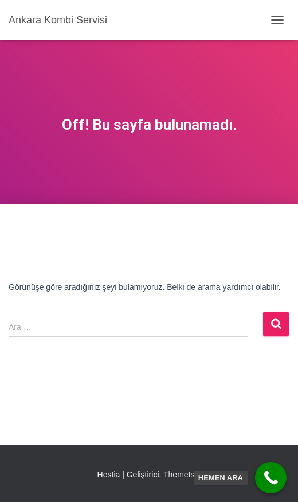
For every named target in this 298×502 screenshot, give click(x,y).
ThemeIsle (182, 474)
